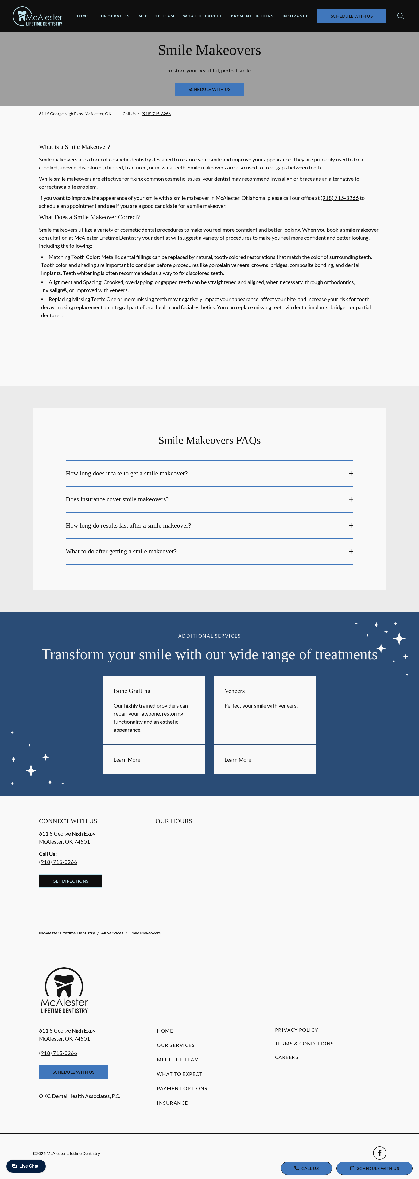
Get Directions (70, 880)
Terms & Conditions (304, 1043)
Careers (287, 1057)
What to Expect (202, 16)
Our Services (114, 16)
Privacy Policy (296, 1030)
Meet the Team (156, 16)
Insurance (295, 16)
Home (82, 16)
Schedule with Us (352, 15)
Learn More (127, 759)
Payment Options (252, 16)
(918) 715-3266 (156, 113)
